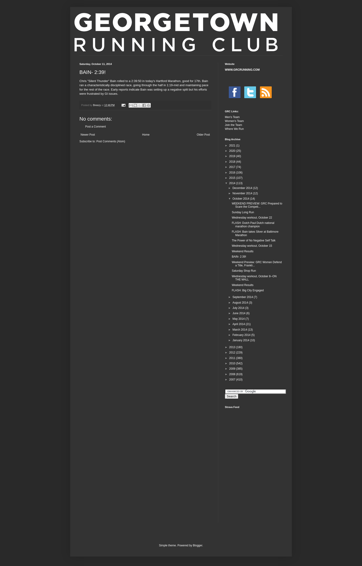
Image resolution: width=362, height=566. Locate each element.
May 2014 (238, 318)
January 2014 (241, 340)
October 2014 (241, 198)
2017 (232, 167)
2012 (232, 352)
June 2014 (239, 313)
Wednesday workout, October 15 (252, 245)
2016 (232, 172)
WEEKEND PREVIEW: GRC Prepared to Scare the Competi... (257, 205)
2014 (232, 183)
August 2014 (240, 302)
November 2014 (242, 193)
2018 (232, 161)
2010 (232, 363)
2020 (232, 150)
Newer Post (88, 134)
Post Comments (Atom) (110, 141)
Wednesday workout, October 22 (252, 217)
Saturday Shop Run (244, 270)
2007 (232, 379)
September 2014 (243, 297)
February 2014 (241, 335)
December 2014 (242, 188)
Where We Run (234, 129)
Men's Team (232, 117)
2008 (232, 374)
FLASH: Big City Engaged (248, 290)
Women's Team (234, 121)
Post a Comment (95, 126)
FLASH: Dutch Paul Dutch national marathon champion (253, 224)
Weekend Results (242, 251)
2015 (232, 178)
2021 (232, 145)
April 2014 (239, 324)
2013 (232, 347)
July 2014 (238, 308)
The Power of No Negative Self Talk (253, 240)
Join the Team (233, 125)
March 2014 (240, 329)
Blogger (197, 545)
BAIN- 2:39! (239, 256)
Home (146, 134)
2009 (232, 368)
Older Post (203, 134)
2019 (232, 156)
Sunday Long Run (243, 212)
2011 (232, 358)
